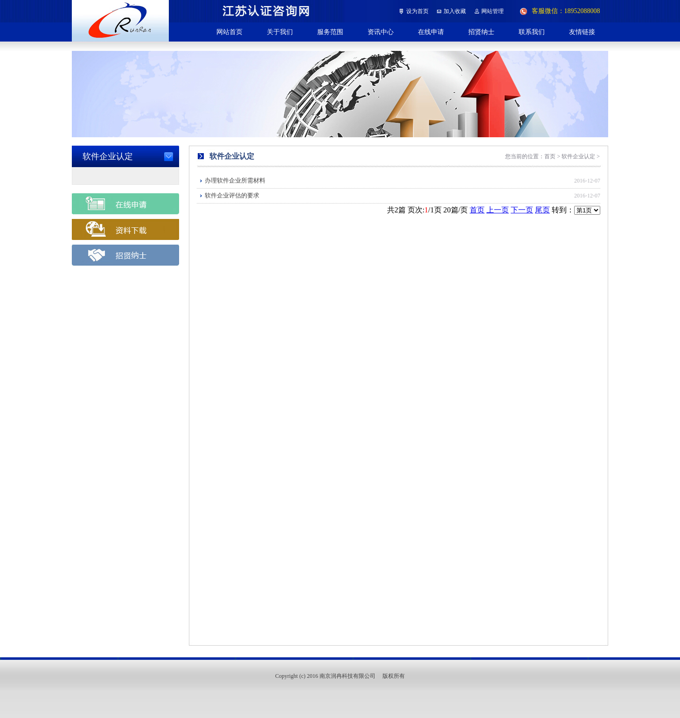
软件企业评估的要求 (232, 195)
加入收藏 (455, 11)
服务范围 (330, 31)
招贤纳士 (481, 31)
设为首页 (417, 11)
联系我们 (532, 31)
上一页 (497, 210)
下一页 (522, 210)
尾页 (542, 210)
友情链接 (582, 31)
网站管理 (492, 11)
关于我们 (280, 31)
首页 (477, 210)
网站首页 (229, 31)
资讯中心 (381, 31)
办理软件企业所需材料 (235, 180)
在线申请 (431, 31)
